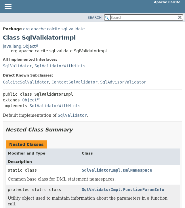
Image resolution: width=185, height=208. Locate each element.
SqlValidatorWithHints (60, 66)
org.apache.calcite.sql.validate (54, 29)
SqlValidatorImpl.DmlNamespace (117, 170)
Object (29, 100)
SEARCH (95, 18)
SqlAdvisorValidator (123, 82)
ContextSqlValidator (75, 82)
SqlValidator (17, 66)
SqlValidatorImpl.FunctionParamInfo (123, 189)
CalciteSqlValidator (26, 82)
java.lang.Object (19, 46)
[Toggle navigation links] (8, 7)
